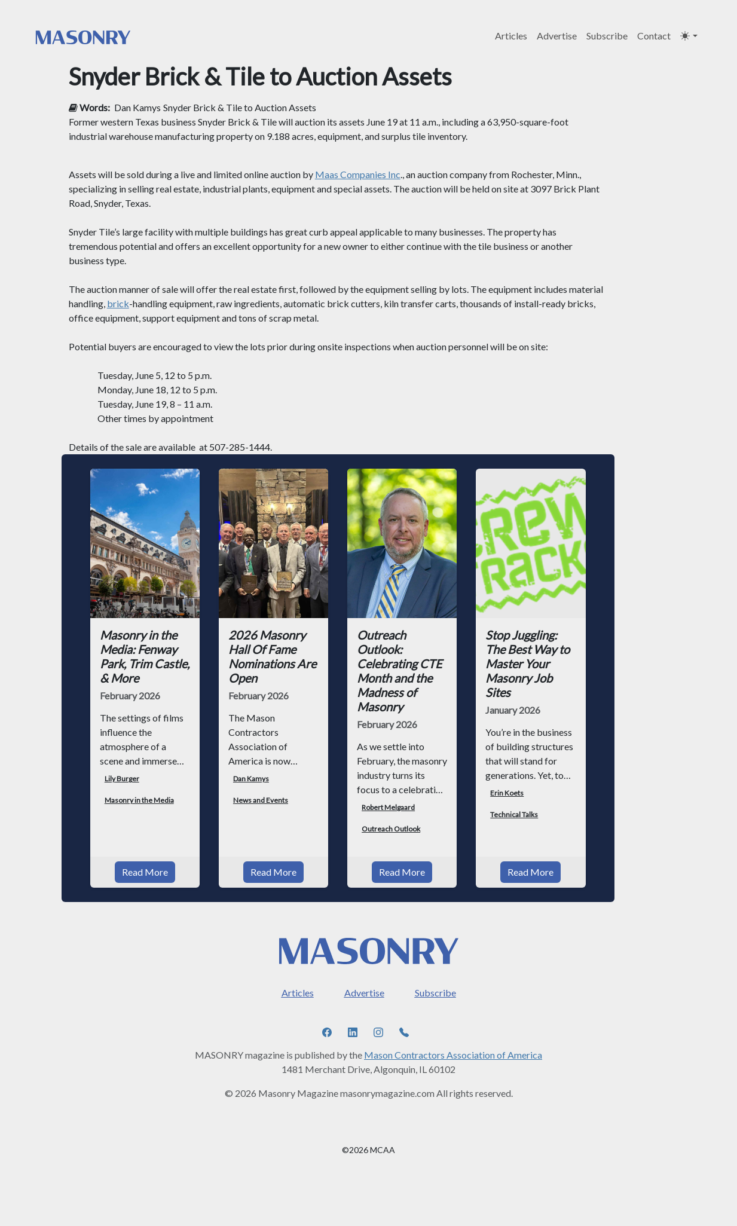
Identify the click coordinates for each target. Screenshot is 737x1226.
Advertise (557, 35)
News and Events (260, 800)
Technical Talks (514, 814)
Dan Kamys (137, 107)
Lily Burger (122, 778)
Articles (511, 35)
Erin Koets (507, 792)
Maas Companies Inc (357, 174)
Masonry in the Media (139, 800)
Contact (654, 35)
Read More (145, 872)
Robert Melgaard (388, 807)
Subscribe (607, 35)
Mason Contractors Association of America (453, 1054)
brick (118, 303)
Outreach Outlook (391, 828)
